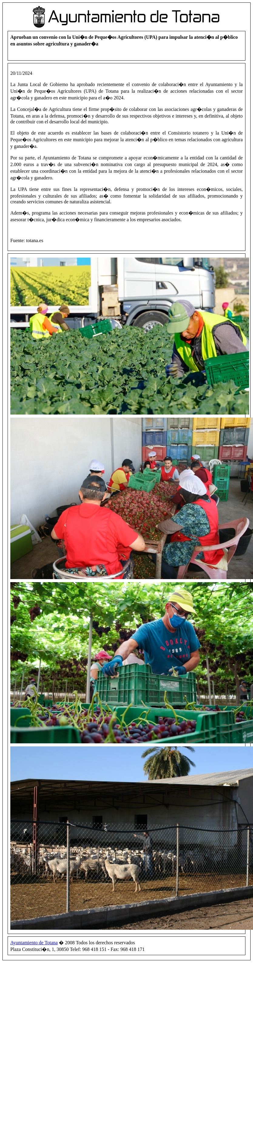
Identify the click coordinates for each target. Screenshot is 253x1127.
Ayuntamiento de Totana (34, 942)
